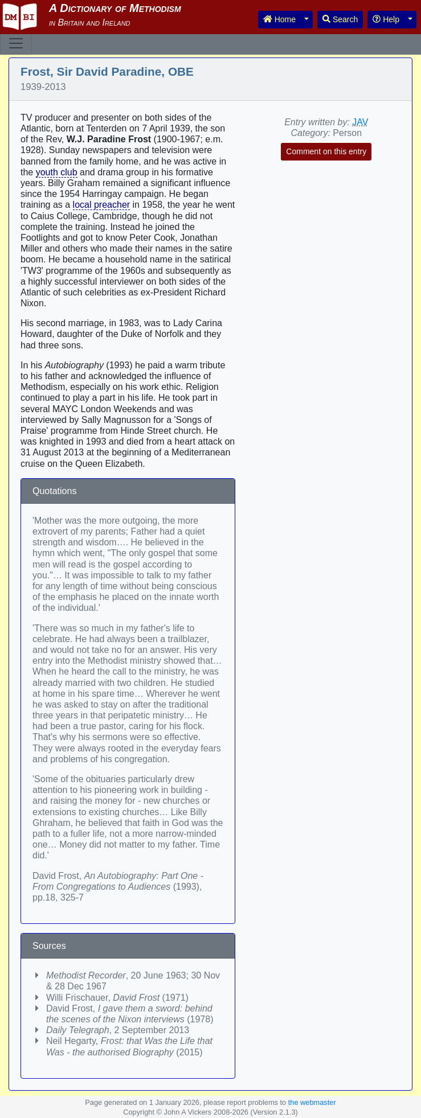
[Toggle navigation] (16, 43)
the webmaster (312, 1102)
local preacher (101, 204)
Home (279, 19)
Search (340, 19)
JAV (360, 122)
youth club (56, 172)
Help (386, 19)
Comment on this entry (326, 151)
